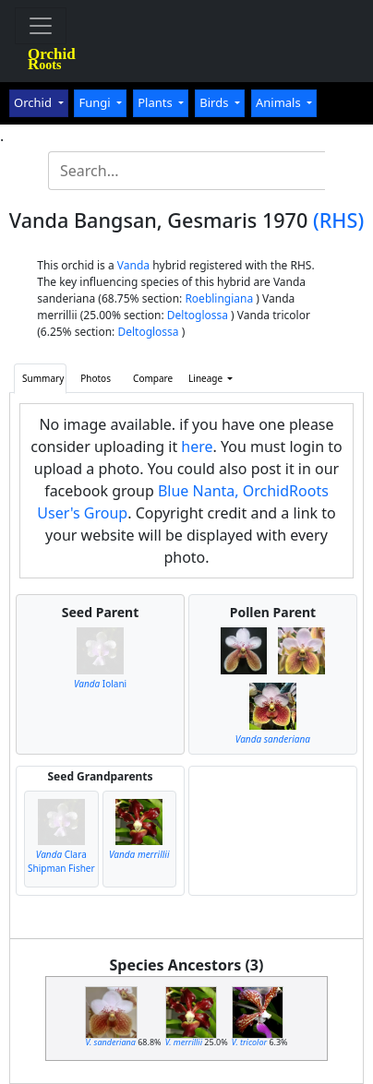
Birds (215, 102)
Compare (153, 378)
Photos (95, 378)
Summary (43, 378)
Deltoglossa (197, 315)
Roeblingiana (219, 298)
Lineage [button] (206, 378)
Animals (280, 102)
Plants (156, 102)
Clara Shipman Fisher (61, 861)
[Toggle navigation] (40, 25)
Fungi (96, 102)
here (196, 446)
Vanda (133, 265)
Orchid (34, 102)
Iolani (100, 683)
